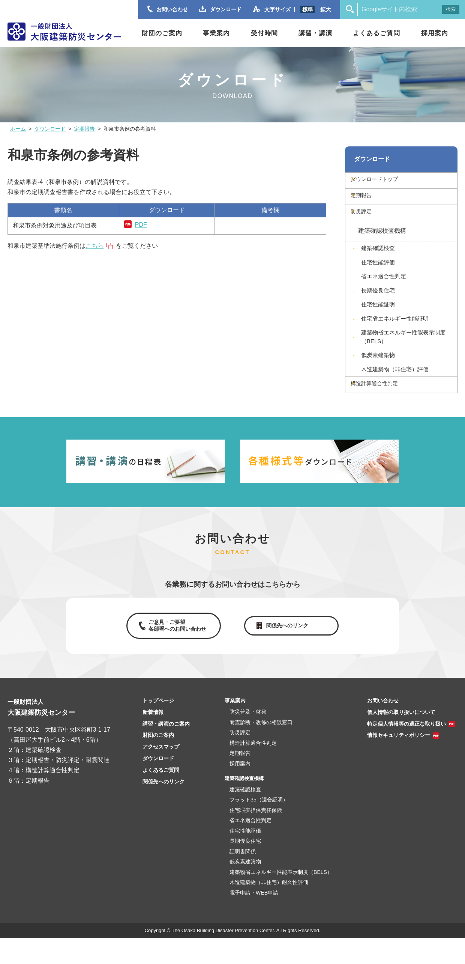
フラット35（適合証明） (259, 825)
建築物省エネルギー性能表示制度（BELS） (403, 353)
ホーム (18, 129)
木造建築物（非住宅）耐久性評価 (269, 908)
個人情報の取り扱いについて (401, 738)
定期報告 (84, 129)
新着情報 (153, 738)
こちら (95, 246)
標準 (307, 9)
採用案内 (434, 33)
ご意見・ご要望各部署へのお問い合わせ (175, 649)
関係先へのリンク (289, 649)
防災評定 (372, 226)
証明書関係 (243, 877)
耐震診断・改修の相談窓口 (261, 748)
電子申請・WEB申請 (254, 919)
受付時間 (264, 33)
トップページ (158, 726)
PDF (141, 224)
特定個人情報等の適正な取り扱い (406, 750)
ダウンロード (50, 129)
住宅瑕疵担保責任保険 (256, 836)
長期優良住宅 (378, 307)
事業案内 (216, 33)
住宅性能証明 (378, 321)
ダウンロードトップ (387, 183)
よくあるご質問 (376, 33)
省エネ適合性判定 (383, 293)
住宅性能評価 (378, 279)
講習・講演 (315, 33)
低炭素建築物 (378, 372)
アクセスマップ (160, 773)
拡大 (325, 9)
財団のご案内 (162, 33)
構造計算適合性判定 (387, 404)
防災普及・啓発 (248, 738)
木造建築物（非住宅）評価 (395, 386)
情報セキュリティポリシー (398, 761)
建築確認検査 (378, 265)
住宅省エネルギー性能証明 (395, 335)
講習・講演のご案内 (166, 750)
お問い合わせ (383, 726)
